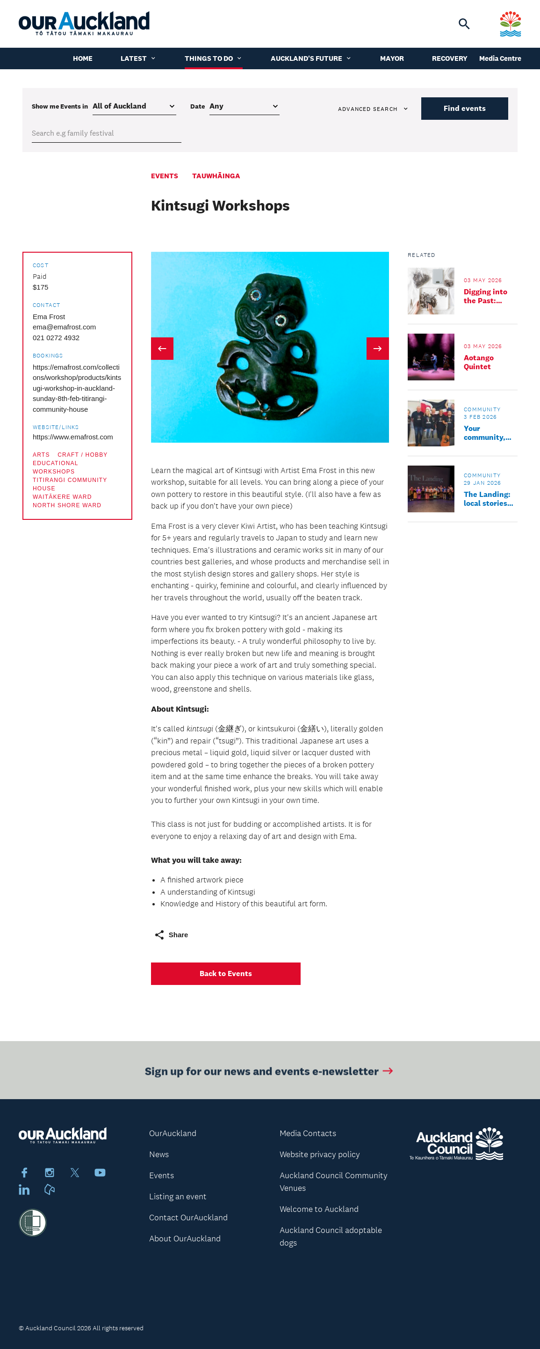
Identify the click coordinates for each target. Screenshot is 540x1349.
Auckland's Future (311, 58)
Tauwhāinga (216, 175)
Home (83, 58)
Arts (41, 455)
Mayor (392, 58)
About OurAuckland (185, 1238)
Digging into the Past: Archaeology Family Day (486, 296)
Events (164, 175)
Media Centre (500, 58)
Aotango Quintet (479, 362)
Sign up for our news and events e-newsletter (270, 1073)
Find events (465, 108)
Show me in (60, 106)
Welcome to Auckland (319, 1209)
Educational (56, 463)
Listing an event (178, 1196)
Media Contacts (308, 1133)
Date (197, 106)
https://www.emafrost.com (73, 437)
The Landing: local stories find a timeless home (490, 499)
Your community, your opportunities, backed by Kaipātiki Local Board (490, 433)
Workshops (54, 471)
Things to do (214, 58)
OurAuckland (172, 1133)
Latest (139, 58)
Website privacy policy (320, 1154)
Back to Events (226, 973)
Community (482, 409)
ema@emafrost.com (64, 327)
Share (171, 935)
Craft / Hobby (83, 455)
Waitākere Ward (62, 497)
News (159, 1154)
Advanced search (373, 109)
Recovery (450, 58)
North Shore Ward (67, 505)
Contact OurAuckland (188, 1217)
